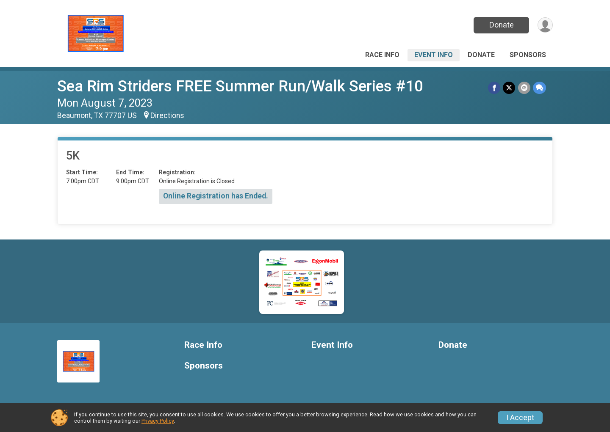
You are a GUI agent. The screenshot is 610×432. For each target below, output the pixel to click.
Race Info (382, 55)
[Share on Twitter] (509, 88)
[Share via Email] (524, 88)
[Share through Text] (539, 88)
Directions (167, 115)
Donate (501, 24)
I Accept (520, 417)
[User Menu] (545, 25)
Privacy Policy (157, 421)
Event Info (433, 55)
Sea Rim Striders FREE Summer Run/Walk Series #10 (240, 86)
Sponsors (528, 55)
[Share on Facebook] (494, 88)
